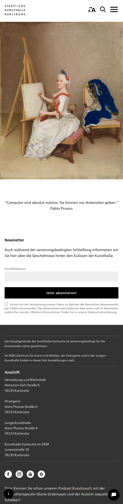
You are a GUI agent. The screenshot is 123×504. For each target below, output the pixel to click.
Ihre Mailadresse (15, 268)
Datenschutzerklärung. (102, 312)
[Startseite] (15, 15)
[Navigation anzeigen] (112, 9)
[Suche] (103, 9)
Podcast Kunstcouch (75, 488)
